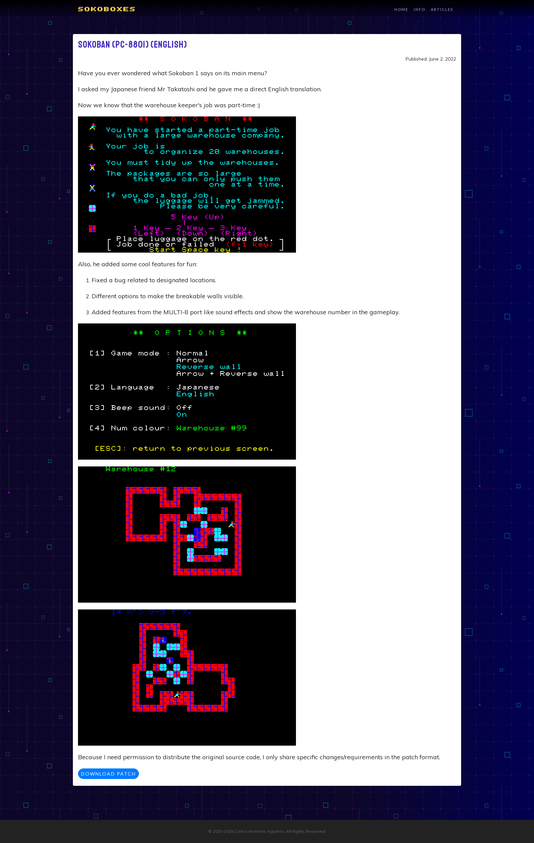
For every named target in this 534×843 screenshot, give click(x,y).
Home (401, 9)
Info (419, 9)
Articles (442, 9)
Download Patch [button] (108, 774)
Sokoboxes (107, 9)
